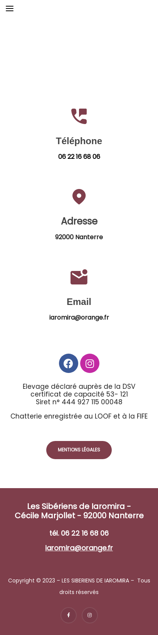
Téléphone (79, 141)
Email (79, 301)
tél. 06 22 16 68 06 (79, 533)
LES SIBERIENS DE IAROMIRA (95, 580)
